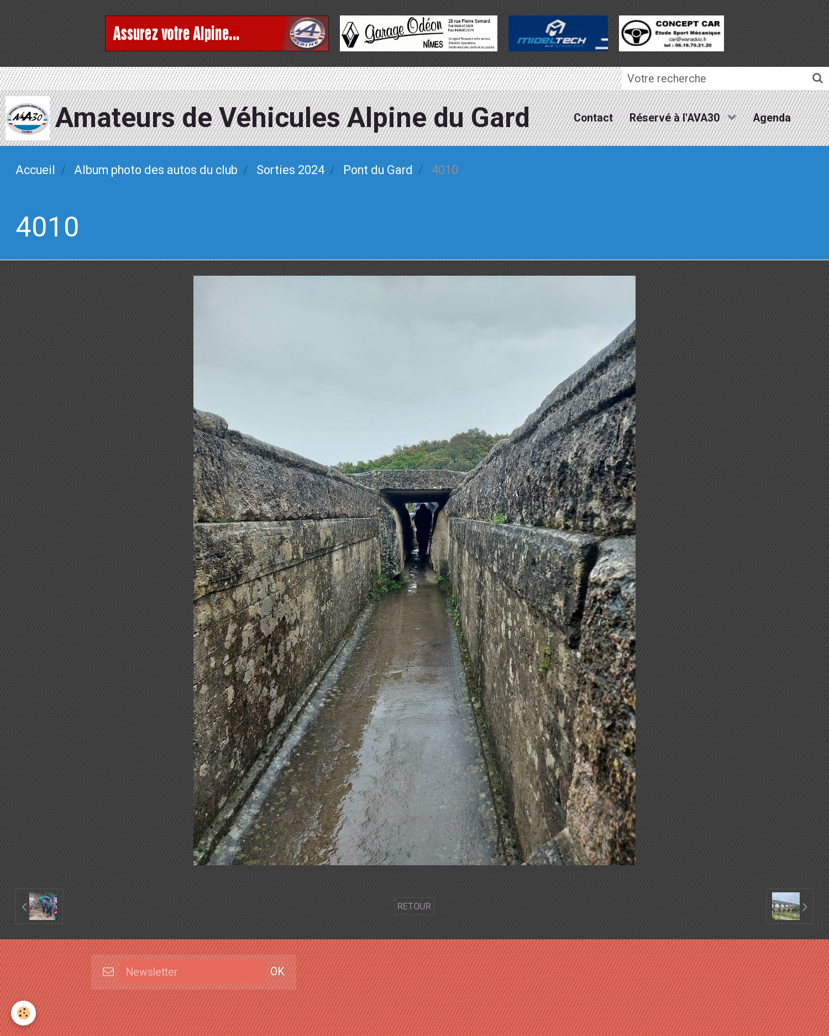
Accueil (35, 170)
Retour (414, 906)
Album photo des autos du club (156, 170)
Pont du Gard (378, 170)
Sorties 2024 (290, 170)
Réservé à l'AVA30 (675, 118)
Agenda (772, 118)
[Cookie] (23, 1013)
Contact (593, 118)
